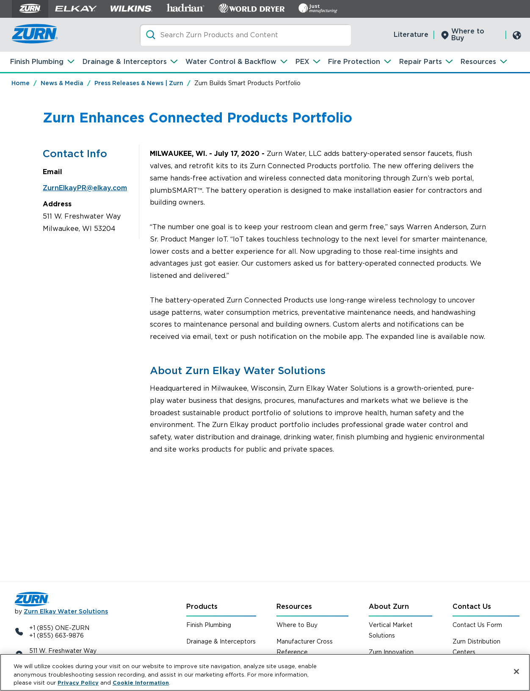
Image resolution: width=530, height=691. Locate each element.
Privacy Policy (78, 683)
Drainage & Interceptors (125, 62)
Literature (411, 35)
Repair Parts (420, 62)
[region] (265, 672)
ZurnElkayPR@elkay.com (85, 188)
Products (202, 606)
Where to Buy (467, 34)
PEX (302, 62)
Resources (478, 62)
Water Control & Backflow (230, 62)
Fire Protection (354, 62)
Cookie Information (141, 683)
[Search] (245, 35)
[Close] (516, 671)
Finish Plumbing (36, 62)
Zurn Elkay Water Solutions (66, 611)
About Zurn (389, 606)
